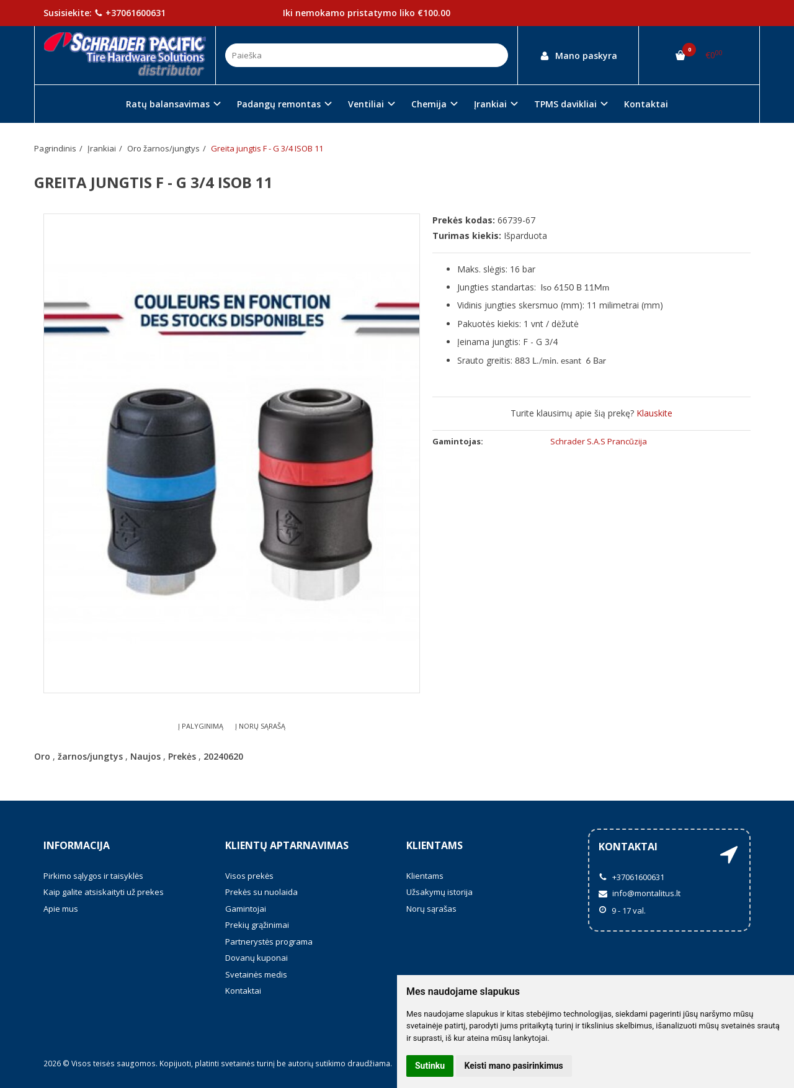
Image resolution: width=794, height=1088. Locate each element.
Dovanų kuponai (256, 957)
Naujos (145, 756)
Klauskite (654, 413)
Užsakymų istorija (439, 891)
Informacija (76, 845)
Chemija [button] (429, 104)
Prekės (182, 756)
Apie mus (60, 908)
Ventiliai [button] (366, 104)
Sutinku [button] (430, 1066)
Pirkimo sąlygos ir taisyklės (93, 875)
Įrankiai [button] (490, 104)
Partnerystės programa (269, 941)
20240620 (223, 756)
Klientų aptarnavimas (287, 845)
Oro (42, 756)
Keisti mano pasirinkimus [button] (514, 1066)
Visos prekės (249, 875)
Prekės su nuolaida (261, 891)
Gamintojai (245, 908)
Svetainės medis (256, 974)
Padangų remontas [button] (279, 104)
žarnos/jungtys (90, 756)
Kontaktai (646, 104)
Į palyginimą (200, 726)
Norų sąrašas (431, 908)
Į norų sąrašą (260, 726)
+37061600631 (130, 13)
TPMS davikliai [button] (565, 104)
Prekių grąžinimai (257, 924)
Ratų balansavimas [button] (168, 104)
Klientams (434, 845)
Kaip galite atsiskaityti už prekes (103, 891)
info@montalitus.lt (639, 893)
